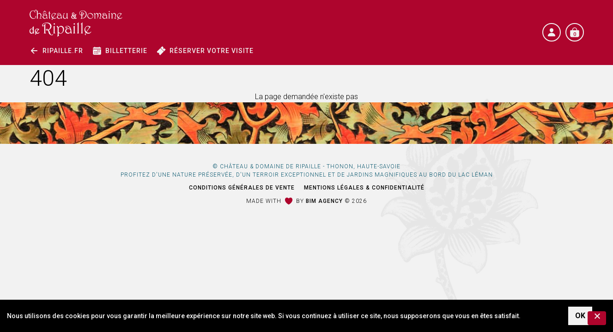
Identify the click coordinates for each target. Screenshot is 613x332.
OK (580, 315)
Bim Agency (324, 201)
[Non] (597, 318)
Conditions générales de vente (242, 187)
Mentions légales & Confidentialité (364, 187)
